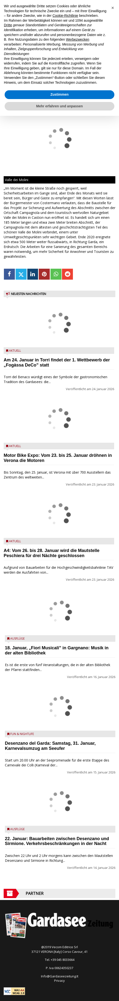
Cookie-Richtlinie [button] (65, 16)
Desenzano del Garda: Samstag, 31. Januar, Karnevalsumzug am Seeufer (50, 746)
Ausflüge (17, 638)
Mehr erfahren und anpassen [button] (59, 106)
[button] (113, 8)
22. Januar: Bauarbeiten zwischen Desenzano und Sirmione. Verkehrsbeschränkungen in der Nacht (57, 841)
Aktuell (15, 351)
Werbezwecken (77, 39)
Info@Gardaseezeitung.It (59, 976)
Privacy (59, 980)
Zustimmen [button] (59, 94)
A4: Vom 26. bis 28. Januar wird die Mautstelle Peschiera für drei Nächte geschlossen (51, 553)
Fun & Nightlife (22, 734)
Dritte (8, 25)
